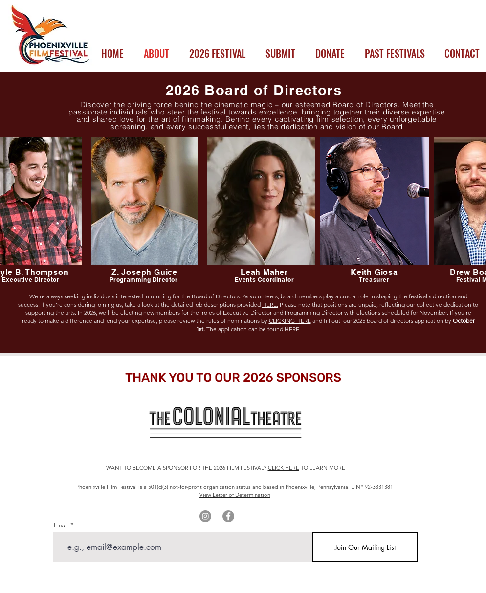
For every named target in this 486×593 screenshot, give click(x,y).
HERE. (270, 304)
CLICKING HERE (290, 320)
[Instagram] (205, 516)
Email (61, 525)
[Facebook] (228, 516)
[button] (217, 53)
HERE (292, 329)
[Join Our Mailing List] (365, 547)
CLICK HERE (283, 467)
